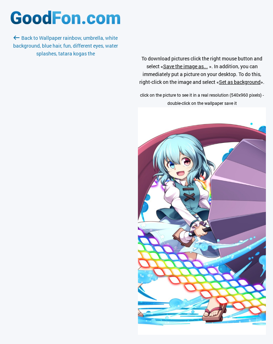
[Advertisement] (65, 142)
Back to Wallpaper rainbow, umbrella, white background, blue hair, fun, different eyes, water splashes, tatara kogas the (65, 45)
